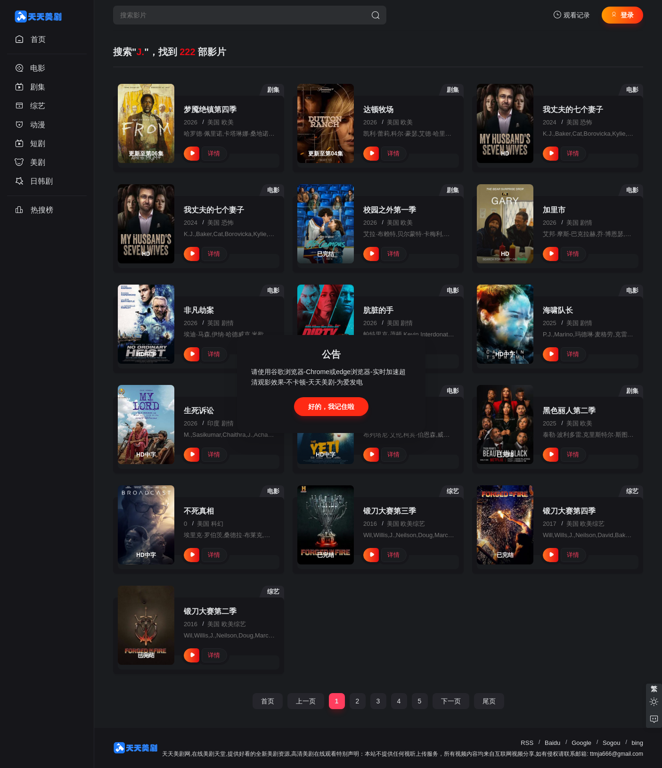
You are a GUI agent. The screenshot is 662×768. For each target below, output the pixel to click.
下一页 (451, 701)
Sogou (612, 742)
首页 (267, 701)
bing (637, 742)
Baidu (552, 742)
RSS (527, 742)
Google (581, 742)
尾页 (489, 701)
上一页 (306, 701)
